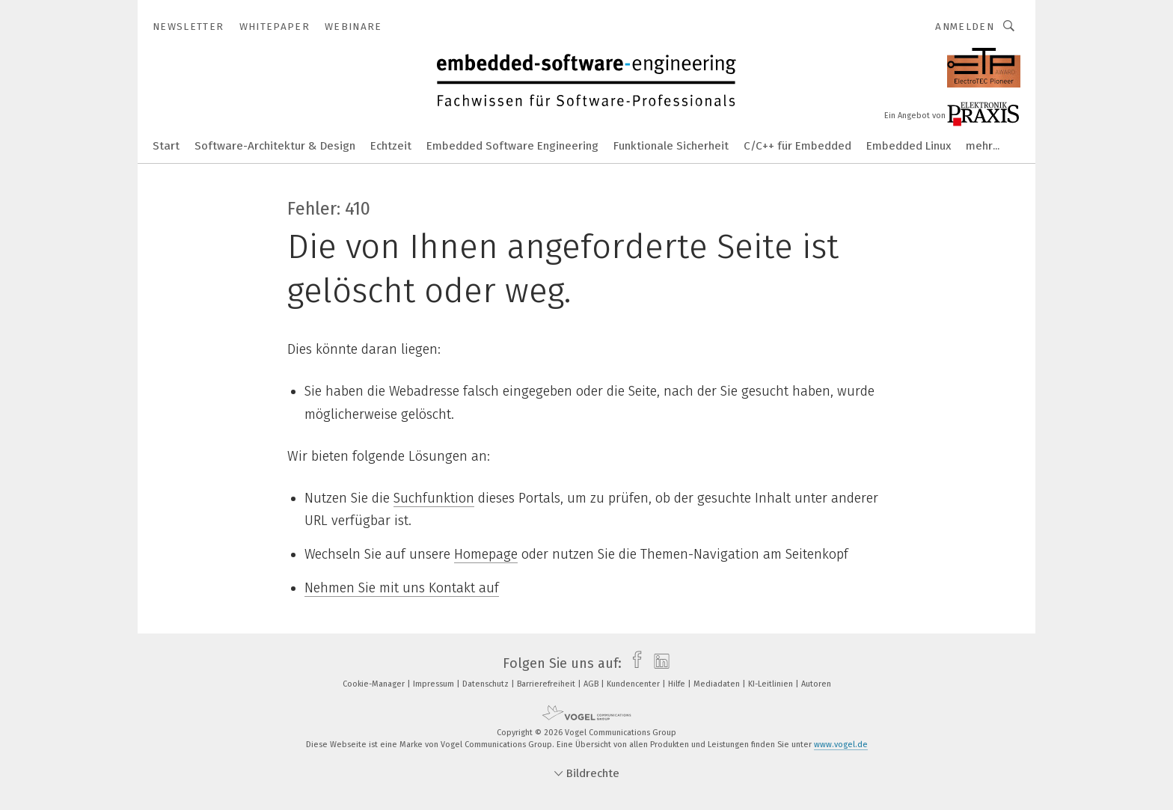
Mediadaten (717, 684)
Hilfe (677, 684)
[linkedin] (658, 663)
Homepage (486, 554)
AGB (592, 684)
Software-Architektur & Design (275, 146)
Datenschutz (486, 684)
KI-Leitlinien (771, 684)
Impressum (434, 684)
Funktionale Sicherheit (671, 146)
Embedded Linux (908, 146)
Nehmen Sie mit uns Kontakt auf (401, 588)
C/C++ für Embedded (797, 146)
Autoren (816, 684)
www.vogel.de (841, 744)
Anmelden (964, 26)
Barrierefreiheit (547, 684)
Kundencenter (634, 684)
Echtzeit (390, 146)
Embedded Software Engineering (512, 146)
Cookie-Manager (375, 684)
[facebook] (633, 663)
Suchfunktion (433, 498)
